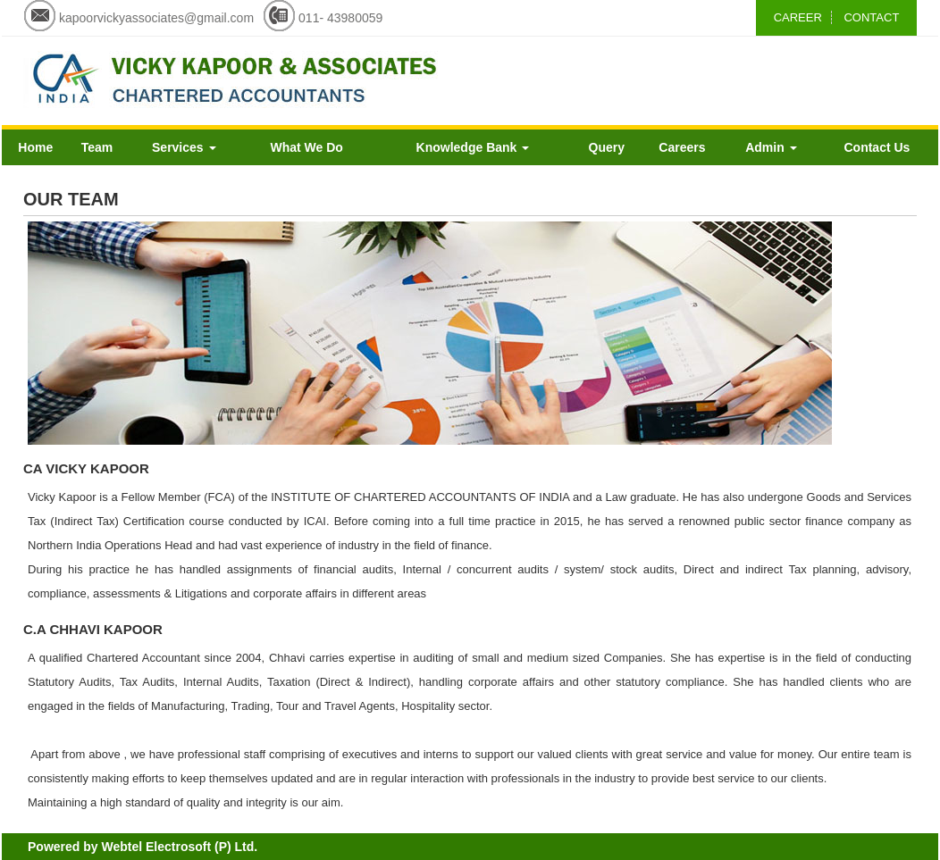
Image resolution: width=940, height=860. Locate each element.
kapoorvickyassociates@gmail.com (156, 18)
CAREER (798, 17)
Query (607, 147)
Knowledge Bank (473, 147)
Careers (682, 147)
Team (97, 147)
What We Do (306, 147)
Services (184, 147)
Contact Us (876, 147)
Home (35, 147)
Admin (770, 147)
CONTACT (871, 17)
